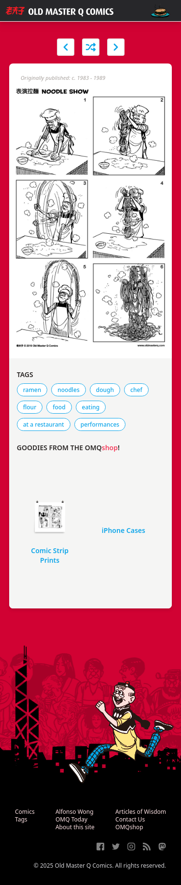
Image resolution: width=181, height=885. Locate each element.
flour (29, 407)
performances (100, 424)
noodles (68, 390)
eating (91, 407)
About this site (75, 827)
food (59, 407)
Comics (25, 812)
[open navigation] (160, 11)
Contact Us (130, 819)
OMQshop (129, 827)
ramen (32, 390)
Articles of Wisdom (140, 812)
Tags (21, 819)
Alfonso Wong (75, 812)
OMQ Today (71, 819)
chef (136, 390)
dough (105, 390)
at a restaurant (43, 424)
